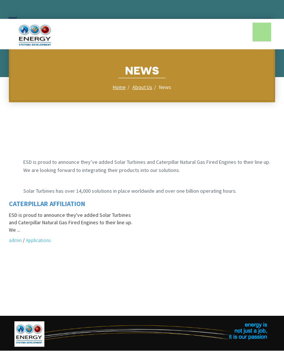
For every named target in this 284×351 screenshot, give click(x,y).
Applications (38, 240)
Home (119, 87)
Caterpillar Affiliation (47, 203)
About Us (142, 87)
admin (15, 240)
